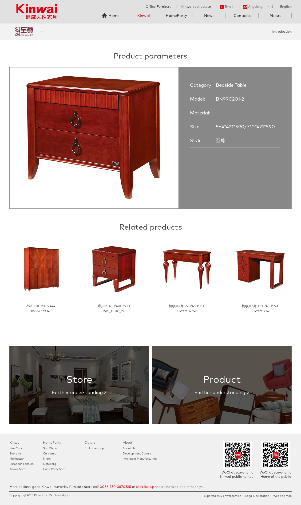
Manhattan (16, 459)
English (286, 6)
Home (113, 16)
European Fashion (21, 464)
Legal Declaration (257, 496)
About (275, 16)
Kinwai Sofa (17, 469)
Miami (47, 459)
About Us (129, 448)
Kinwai (143, 16)
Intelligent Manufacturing (140, 459)
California (49, 453)
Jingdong (253, 6)
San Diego (50, 448)
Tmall (226, 6)
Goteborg (49, 464)
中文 (270, 6)
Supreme (15, 453)
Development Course (137, 453)
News (209, 16)
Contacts (242, 16)
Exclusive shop (94, 448)
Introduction (282, 31)
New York (15, 448)
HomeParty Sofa (54, 469)
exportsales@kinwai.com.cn (222, 496)
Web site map (282, 496)
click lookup (145, 487)
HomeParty (176, 16)
